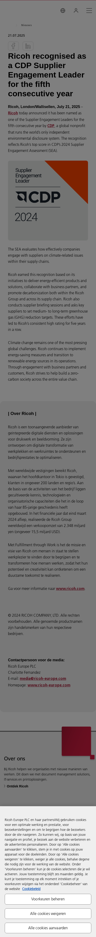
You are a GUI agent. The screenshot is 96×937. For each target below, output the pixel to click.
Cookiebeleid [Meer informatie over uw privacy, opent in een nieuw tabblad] (31, 889)
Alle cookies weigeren (48, 913)
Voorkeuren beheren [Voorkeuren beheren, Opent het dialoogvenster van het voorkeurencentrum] (48, 899)
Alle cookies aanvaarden (48, 927)
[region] (48, 871)
